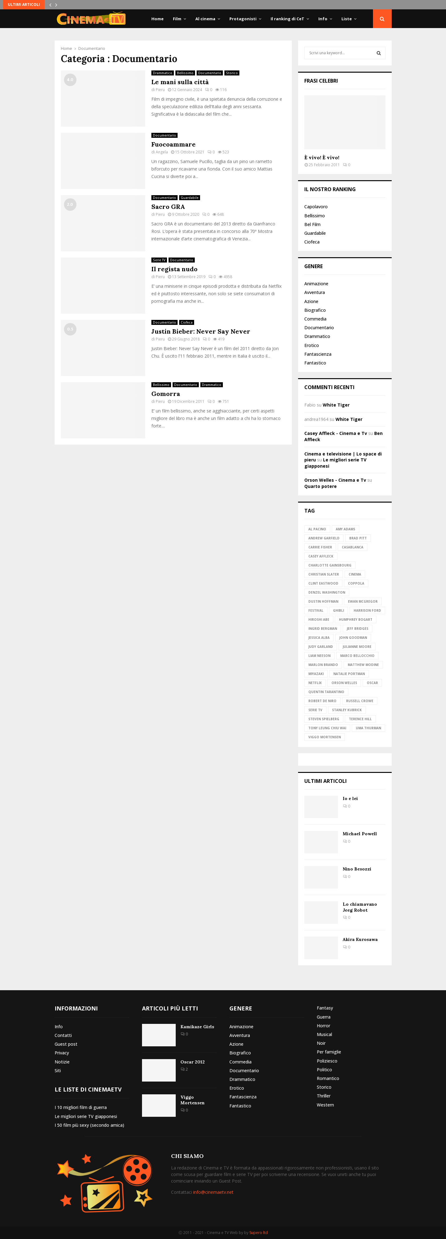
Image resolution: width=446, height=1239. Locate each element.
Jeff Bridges (357, 628)
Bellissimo (185, 73)
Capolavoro (316, 207)
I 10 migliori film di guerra (81, 1107)
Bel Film (312, 224)
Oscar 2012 (192, 1062)
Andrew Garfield (324, 538)
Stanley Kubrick (347, 710)
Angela (162, 152)
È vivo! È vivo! (321, 157)
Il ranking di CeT (287, 19)
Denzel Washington (326, 592)
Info (322, 19)
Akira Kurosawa (360, 939)
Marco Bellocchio (357, 655)
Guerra (324, 1017)
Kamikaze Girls (197, 1026)
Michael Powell (360, 833)
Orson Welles (344, 683)
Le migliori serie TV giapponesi (86, 1116)
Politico (324, 1070)
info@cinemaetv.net (213, 1192)
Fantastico (315, 363)
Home (157, 19)
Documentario (209, 73)
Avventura (314, 292)
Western (325, 1105)
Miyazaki (316, 674)
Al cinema (205, 19)
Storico (232, 73)
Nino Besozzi (357, 869)
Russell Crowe (359, 701)
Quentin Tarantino (326, 692)
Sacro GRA (168, 206)
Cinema (355, 574)
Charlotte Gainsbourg (329, 565)
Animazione (316, 284)
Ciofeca (187, 322)
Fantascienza (317, 354)
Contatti (63, 1035)
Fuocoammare (173, 144)
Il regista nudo (174, 269)
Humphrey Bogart (355, 619)
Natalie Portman (349, 674)
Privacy (62, 1053)
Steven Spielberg (323, 719)
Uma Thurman (368, 728)
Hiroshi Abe (318, 619)
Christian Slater (323, 574)
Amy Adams (345, 529)
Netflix (315, 683)
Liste (346, 19)
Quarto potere (320, 486)
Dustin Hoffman (323, 601)
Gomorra (165, 394)
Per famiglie (329, 1052)
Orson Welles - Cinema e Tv (335, 480)
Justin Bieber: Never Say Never (200, 331)
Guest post (66, 1044)
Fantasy (325, 1008)
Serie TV (159, 260)
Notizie (62, 1062)
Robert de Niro (322, 701)
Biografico (315, 310)
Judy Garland (320, 646)
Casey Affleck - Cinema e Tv (335, 433)
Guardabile (189, 197)
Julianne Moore (357, 646)
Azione (311, 301)
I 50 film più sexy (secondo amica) (89, 1125)
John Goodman (353, 637)
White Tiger (336, 405)
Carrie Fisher (320, 547)
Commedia (315, 319)
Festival (315, 610)
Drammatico (162, 73)
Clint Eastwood (323, 583)
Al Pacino (317, 529)
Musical (324, 1034)
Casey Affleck (320, 556)
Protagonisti (243, 19)
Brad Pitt (358, 538)
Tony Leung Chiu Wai (327, 728)
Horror (323, 1026)
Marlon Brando (323, 665)
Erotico (311, 345)
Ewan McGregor (363, 601)
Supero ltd (258, 1232)
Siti (58, 1070)
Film (177, 19)
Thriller (324, 1096)
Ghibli (338, 610)
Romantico (328, 1078)
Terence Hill (360, 719)
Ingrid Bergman (322, 628)
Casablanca (352, 547)
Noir (321, 1043)
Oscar (372, 683)
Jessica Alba (319, 637)
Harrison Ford (367, 610)
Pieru (160, 89)
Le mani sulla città (180, 82)
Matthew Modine (363, 665)
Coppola (356, 583)
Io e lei (350, 798)
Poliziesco (327, 1061)
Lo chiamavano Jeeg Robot (360, 907)
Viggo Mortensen (324, 737)
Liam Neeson (319, 655)
